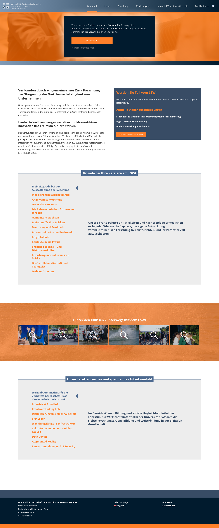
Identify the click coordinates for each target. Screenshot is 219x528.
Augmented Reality (44, 441)
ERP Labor (38, 418)
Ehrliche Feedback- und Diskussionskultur (47, 248)
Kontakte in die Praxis (46, 242)
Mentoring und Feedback (48, 227)
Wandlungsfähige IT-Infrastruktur (53, 423)
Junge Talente (40, 237)
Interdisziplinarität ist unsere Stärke (50, 256)
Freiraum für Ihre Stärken (48, 222)
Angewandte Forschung (47, 199)
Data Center (39, 436)
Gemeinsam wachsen (45, 217)
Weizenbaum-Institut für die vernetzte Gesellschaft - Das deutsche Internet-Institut (50, 396)
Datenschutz (168, 505)
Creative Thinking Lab (46, 409)
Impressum (167, 502)
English (119, 505)
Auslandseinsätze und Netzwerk (52, 232)
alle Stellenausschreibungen (133, 136)
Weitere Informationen (83, 47)
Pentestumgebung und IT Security (53, 446)
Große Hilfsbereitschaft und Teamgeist (50, 264)
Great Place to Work (44, 204)
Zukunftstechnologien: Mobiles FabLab (52, 430)
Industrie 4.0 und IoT (45, 404)
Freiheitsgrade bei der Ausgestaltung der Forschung (50, 188)
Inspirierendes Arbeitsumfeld (51, 194)
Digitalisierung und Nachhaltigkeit (54, 414)
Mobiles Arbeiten (43, 271)
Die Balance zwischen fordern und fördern (53, 211)
